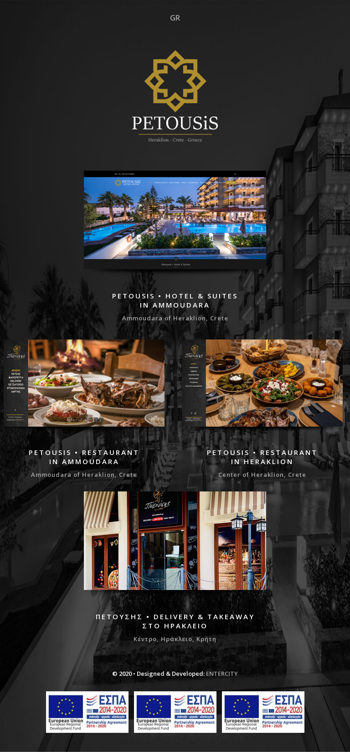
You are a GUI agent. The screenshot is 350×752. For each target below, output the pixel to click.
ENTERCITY (222, 673)
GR (175, 18)
